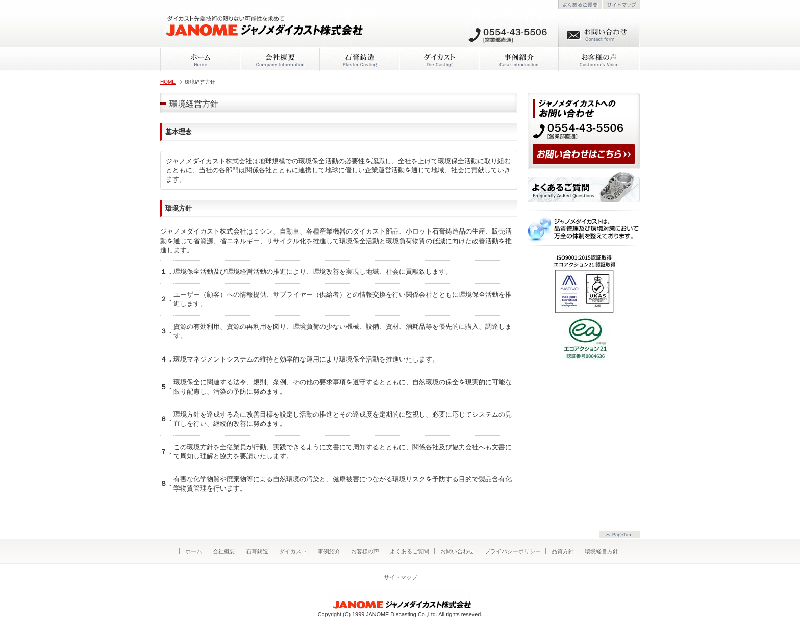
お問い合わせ (457, 551)
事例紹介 (329, 551)
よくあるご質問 (409, 551)
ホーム (193, 551)
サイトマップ (400, 577)
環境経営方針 (601, 551)
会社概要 (224, 551)
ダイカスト (293, 551)
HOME (168, 82)
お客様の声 (365, 551)
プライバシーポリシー (513, 551)
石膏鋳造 (257, 551)
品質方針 (563, 551)
